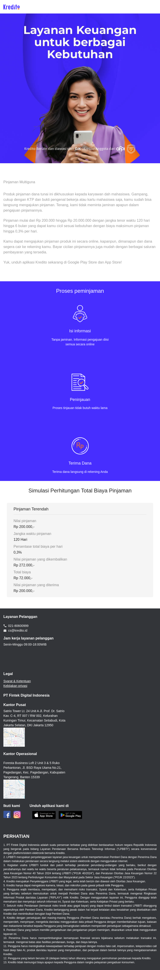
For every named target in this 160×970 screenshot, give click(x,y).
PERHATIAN (16, 836)
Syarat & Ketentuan (17, 681)
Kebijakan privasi (15, 686)
